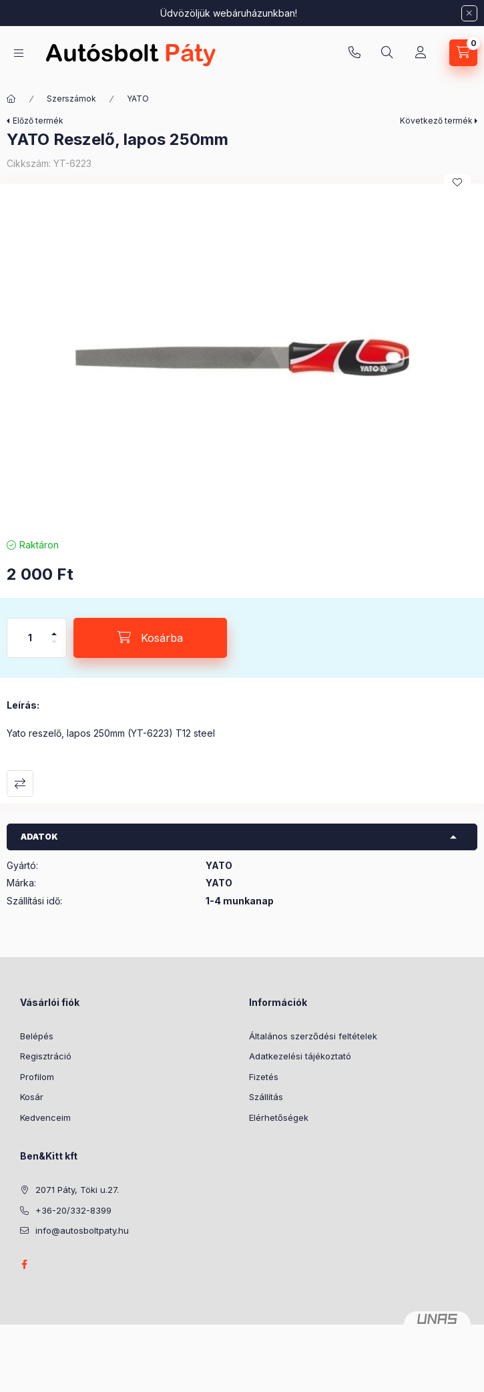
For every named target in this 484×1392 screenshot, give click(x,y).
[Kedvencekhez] (457, 182)
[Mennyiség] (30, 638)
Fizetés (263, 1076)
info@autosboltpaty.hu (82, 1230)
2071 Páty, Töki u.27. (77, 1189)
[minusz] (54, 647)
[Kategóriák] (19, 53)
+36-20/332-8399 (354, 52)
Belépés (36, 1036)
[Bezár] (469, 13)
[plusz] (54, 628)
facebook (24, 1264)
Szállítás (266, 1096)
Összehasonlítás (20, 783)
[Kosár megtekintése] (463, 52)
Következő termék (436, 121)
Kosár (31, 1096)
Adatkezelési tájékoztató (300, 1056)
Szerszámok (71, 99)
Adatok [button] (39, 837)
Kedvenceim (45, 1117)
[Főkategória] (11, 99)
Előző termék (38, 121)
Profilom (37, 1076)
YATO (138, 99)
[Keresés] (387, 52)
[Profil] (420, 52)
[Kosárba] (150, 638)
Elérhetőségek (278, 1117)
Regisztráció (45, 1056)
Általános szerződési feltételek (313, 1036)
